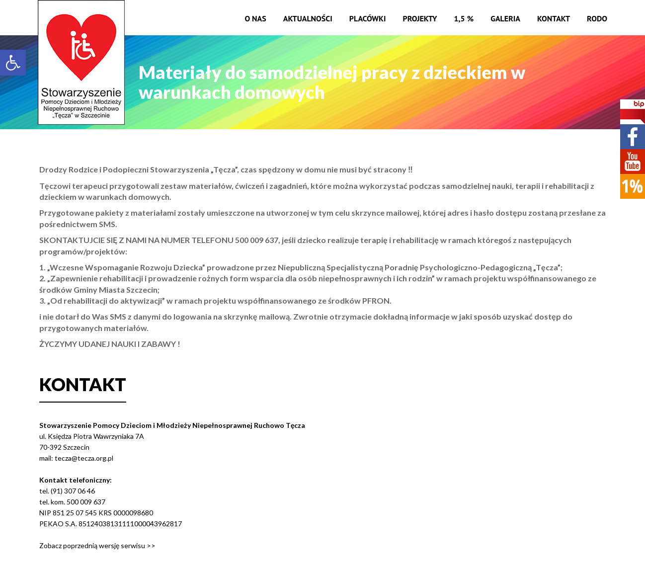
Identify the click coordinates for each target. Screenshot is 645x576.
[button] (13, 63)
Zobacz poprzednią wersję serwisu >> (97, 545)
